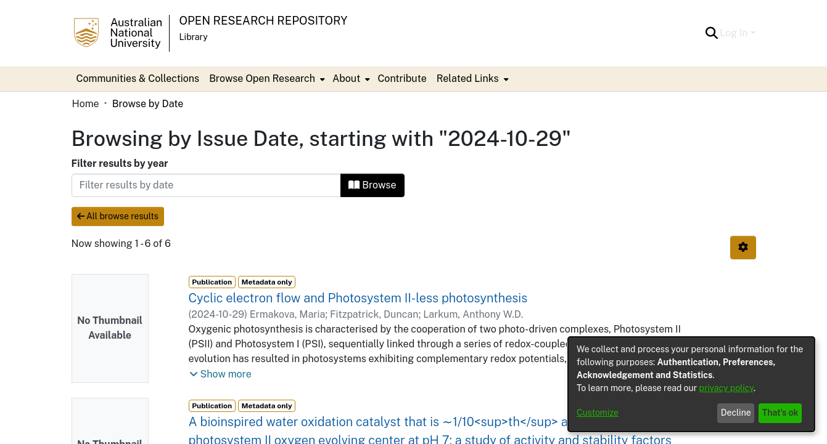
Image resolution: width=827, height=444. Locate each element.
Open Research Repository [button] (263, 20)
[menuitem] (265, 79)
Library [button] (193, 37)
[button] (711, 33)
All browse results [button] (117, 216)
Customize (598, 413)
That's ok (780, 413)
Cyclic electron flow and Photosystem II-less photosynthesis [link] (358, 298)
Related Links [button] (468, 78)
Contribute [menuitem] (401, 78)
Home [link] (85, 104)
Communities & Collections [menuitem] (138, 78)
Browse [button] (372, 185)
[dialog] (691, 384)
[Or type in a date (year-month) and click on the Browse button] (207, 185)
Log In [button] (735, 33)
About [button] (346, 78)
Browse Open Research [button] (262, 78)
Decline (736, 413)
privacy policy (726, 388)
